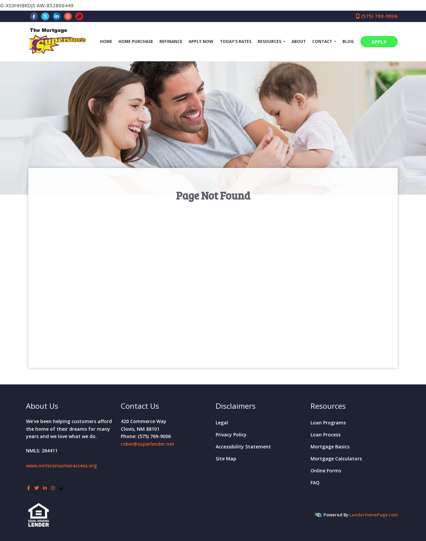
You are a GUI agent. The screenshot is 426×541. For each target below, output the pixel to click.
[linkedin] (57, 16)
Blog (348, 41)
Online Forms (326, 470)
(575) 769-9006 (377, 16)
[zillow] (79, 16)
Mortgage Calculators (336, 458)
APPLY (379, 41)
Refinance (170, 41)
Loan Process (325, 434)
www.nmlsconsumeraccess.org (61, 465)
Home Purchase (135, 41)
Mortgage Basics (330, 446)
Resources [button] (270, 41)
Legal (222, 422)
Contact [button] (322, 41)
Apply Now (201, 41)
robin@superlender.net (147, 444)
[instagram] (68, 16)
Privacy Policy (231, 434)
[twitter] (45, 16)
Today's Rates (235, 41)
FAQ (315, 482)
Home (106, 41)
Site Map (226, 458)
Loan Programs (328, 422)
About (299, 41)
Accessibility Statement (243, 446)
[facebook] (34, 16)
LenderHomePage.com (373, 515)
